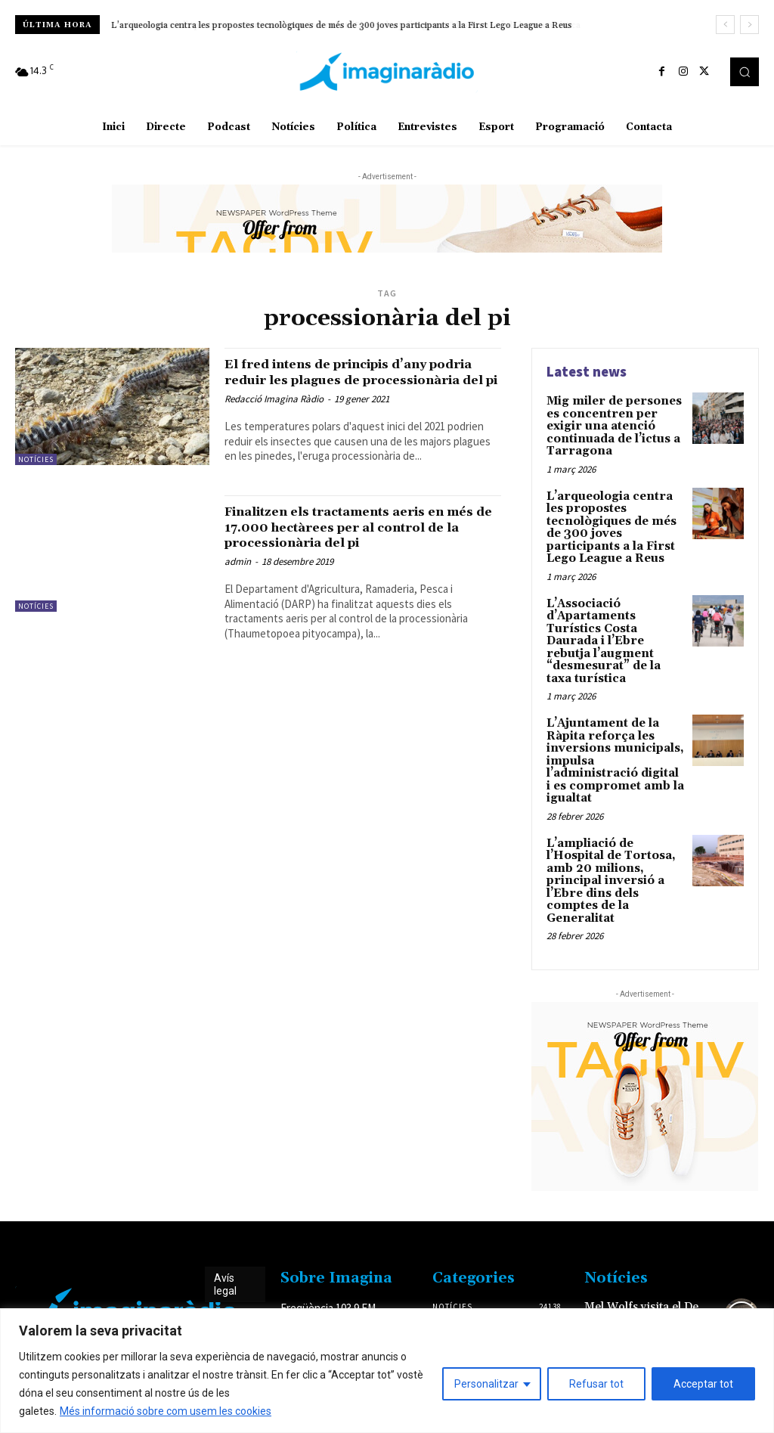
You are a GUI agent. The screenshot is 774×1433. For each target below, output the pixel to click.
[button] (744, 71)
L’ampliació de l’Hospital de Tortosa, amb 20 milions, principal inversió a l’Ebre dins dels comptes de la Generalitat (608, 822)
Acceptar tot (703, 1384)
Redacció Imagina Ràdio (274, 414)
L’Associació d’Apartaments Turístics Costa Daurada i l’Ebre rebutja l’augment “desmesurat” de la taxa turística (615, 611)
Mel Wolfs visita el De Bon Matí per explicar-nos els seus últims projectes (648, 1257)
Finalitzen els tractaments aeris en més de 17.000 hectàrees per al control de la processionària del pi (357, 541)
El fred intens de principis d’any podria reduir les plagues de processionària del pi (345, 380)
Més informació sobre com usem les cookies (165, 1411)
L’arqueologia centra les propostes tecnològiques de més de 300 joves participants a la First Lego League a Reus (341, 25)
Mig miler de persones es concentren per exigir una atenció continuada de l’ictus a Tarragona (614, 418)
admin (237, 575)
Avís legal (225, 1223)
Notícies (36, 459)
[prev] (725, 24)
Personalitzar (486, 1384)
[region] (387, 1370)
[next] (749, 24)
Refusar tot (596, 1384)
